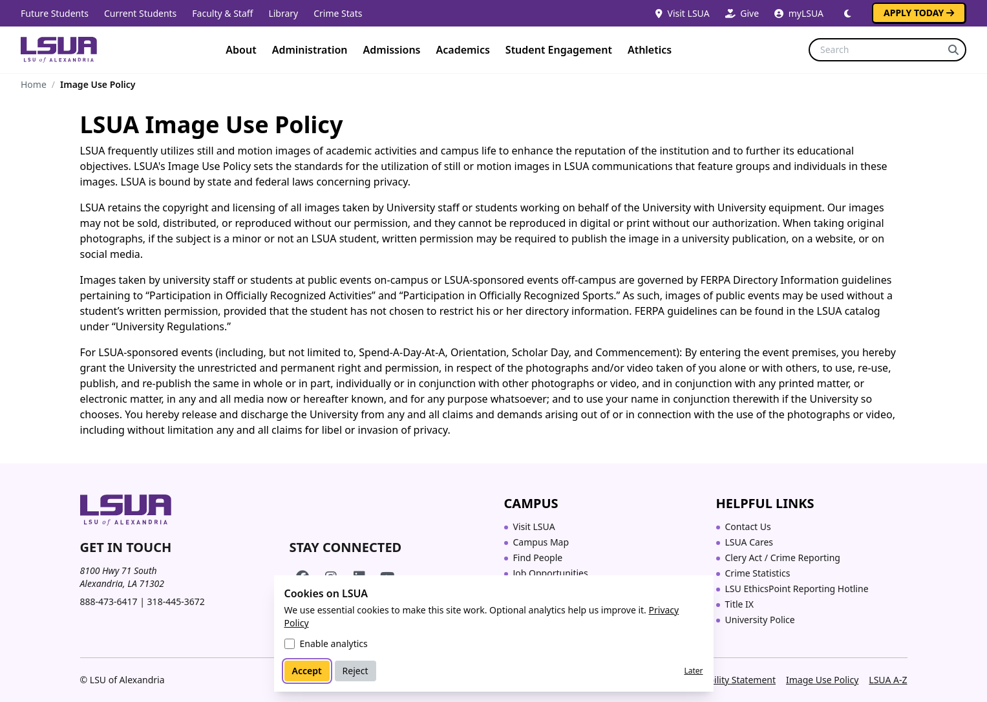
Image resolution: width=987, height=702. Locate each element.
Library (283, 13)
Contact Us (748, 526)
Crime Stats (337, 13)
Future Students (55, 13)
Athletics (650, 50)
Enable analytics (334, 643)
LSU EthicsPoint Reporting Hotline (797, 588)
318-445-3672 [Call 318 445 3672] (176, 601)
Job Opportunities (550, 573)
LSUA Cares (749, 542)
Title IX (739, 604)
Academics (462, 50)
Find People (538, 557)
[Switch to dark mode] (847, 13)
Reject (355, 671)
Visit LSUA (682, 13)
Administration (310, 50)
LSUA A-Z (888, 680)
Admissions (392, 50)
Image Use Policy (822, 680)
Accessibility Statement (727, 680)
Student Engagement (558, 50)
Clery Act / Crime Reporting (782, 557)
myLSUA (798, 13)
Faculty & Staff (222, 13)
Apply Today (919, 12)
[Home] (59, 50)
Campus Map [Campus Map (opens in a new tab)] (541, 542)
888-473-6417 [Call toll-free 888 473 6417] (109, 601)
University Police (760, 619)
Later (693, 670)
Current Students (140, 13)
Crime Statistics (758, 573)
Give (742, 13)
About (241, 50)
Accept (307, 671)
